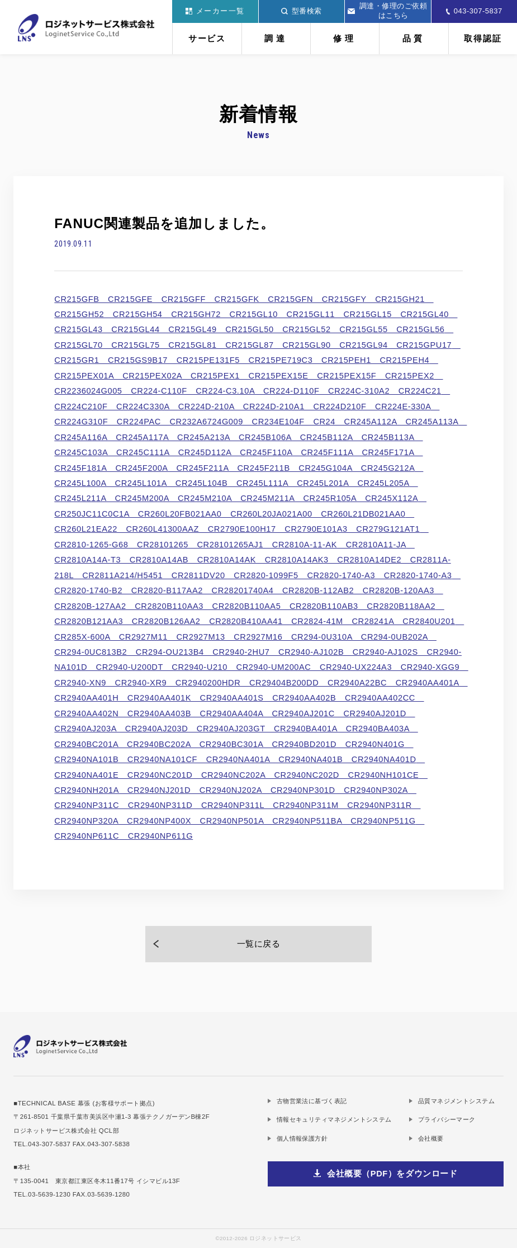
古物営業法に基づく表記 (312, 1101)
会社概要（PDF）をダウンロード (392, 1173)
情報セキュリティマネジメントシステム (334, 1119)
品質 (414, 38)
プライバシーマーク (447, 1119)
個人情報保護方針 (302, 1138)
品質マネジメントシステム (456, 1101)
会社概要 (431, 1138)
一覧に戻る (259, 943)
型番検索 (301, 11)
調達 (276, 38)
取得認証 (482, 38)
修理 (345, 38)
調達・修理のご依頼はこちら (387, 11)
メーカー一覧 (215, 11)
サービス (207, 38)
